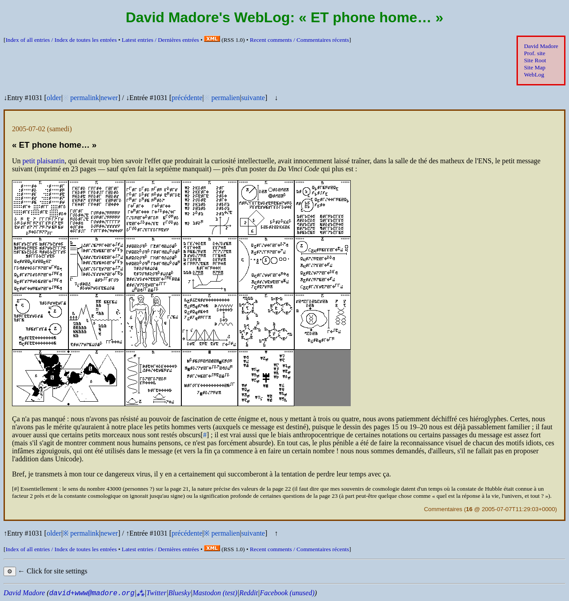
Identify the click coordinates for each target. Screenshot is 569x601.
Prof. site (534, 53)
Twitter (156, 593)
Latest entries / (160, 39)
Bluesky (179, 593)
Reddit (248, 593)
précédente (187, 97)
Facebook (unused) (287, 593)
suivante (253, 97)
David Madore (541, 46)
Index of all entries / (60, 39)
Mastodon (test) (214, 593)
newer (109, 97)
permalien (225, 97)
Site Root (535, 60)
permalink (84, 97)
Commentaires (443, 509)
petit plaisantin (44, 161)
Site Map (534, 67)
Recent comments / (299, 39)
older (54, 97)
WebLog (534, 74)
